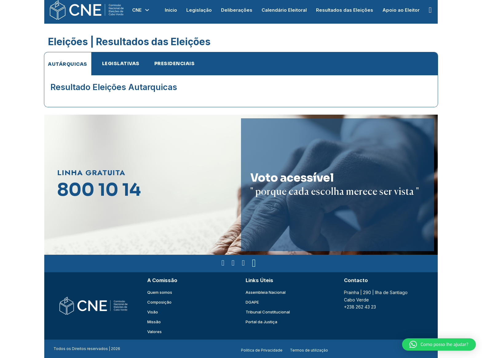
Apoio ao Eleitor (401, 10)
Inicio (171, 10)
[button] (439, 344)
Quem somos (159, 292)
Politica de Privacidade (261, 350)
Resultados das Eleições (344, 10)
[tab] (67, 64)
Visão (152, 311)
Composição (159, 302)
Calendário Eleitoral (284, 10)
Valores (154, 331)
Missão (154, 321)
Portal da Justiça (261, 321)
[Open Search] (430, 10)
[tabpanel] (241, 91)
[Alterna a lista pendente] (147, 10)
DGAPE (252, 302)
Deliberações (236, 10)
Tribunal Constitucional (268, 311)
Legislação (199, 10)
